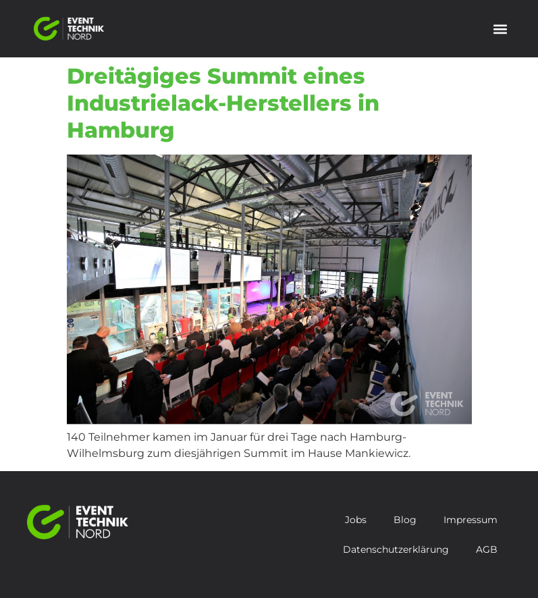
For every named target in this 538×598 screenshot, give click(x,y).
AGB (486, 549)
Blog (405, 520)
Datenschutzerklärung (396, 549)
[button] (500, 29)
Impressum (470, 520)
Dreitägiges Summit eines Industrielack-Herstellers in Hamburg (223, 103)
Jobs (356, 520)
